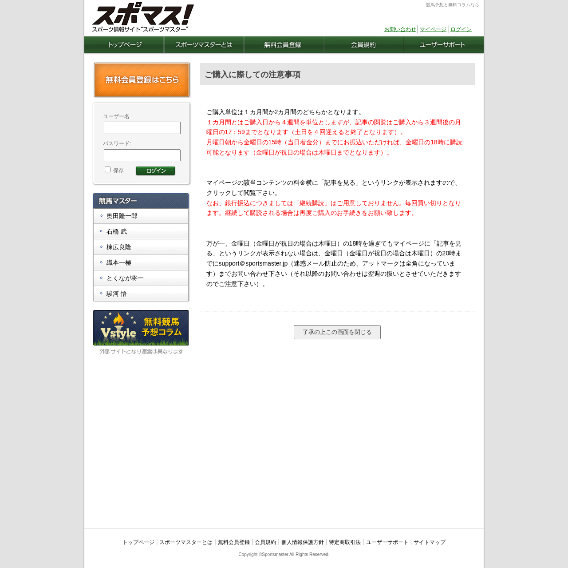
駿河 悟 (116, 293)
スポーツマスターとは (186, 542)
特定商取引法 (345, 542)
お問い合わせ (400, 29)
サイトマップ (430, 542)
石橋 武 (116, 231)
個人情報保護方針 (302, 542)
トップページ (138, 542)
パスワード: (117, 143)
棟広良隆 (118, 246)
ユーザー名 (116, 116)
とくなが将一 (125, 278)
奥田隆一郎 (122, 215)
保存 (114, 170)
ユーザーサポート (387, 542)
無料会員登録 (234, 542)
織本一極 (118, 262)
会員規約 (265, 542)
